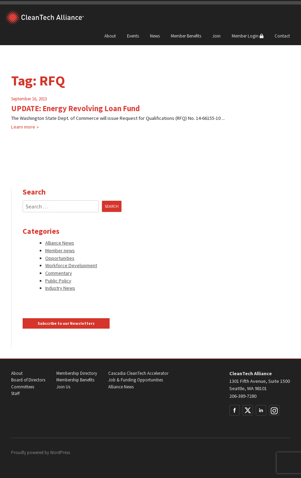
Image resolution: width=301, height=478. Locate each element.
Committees (22, 387)
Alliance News (59, 243)
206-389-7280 (242, 396)
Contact (282, 36)
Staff (15, 393)
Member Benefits (186, 36)
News (155, 36)
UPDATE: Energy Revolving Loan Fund (75, 108)
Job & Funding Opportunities (135, 380)
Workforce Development (71, 265)
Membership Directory (76, 373)
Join (216, 36)
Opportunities (59, 258)
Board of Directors (28, 380)
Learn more (23, 127)
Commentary (58, 273)
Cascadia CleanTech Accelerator (138, 373)
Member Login (247, 36)
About (110, 36)
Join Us (63, 387)
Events (133, 36)
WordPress (60, 452)
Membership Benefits (75, 380)
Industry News (60, 288)
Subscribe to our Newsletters (66, 323)
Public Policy (58, 281)
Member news (60, 250)
